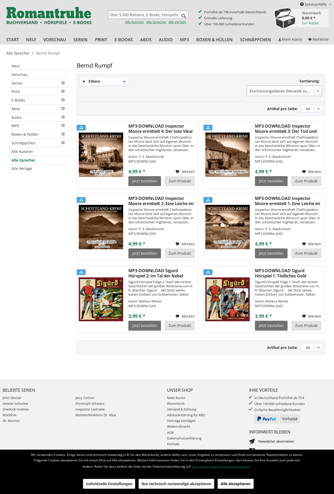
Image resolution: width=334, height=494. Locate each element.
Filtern (91, 81)
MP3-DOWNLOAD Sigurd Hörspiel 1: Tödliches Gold (280, 273)
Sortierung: (310, 81)
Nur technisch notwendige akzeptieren (176, 483)
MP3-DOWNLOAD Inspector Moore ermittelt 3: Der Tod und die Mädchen (286, 128)
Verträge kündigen (181, 420)
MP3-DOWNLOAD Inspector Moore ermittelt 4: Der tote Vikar (160, 128)
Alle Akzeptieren (235, 483)
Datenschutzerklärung (184, 438)
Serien (38, 83)
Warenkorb (175, 403)
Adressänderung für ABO (186, 415)
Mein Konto (176, 397)
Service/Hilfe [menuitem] (314, 4)
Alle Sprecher (156, 22)
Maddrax (10, 415)
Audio (38, 117)
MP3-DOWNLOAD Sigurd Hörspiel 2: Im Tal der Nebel (155, 273)
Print (38, 91)
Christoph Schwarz (89, 403)
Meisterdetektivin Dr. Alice (95, 415)
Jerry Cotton (84, 397)
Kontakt (173, 444)
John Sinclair (12, 397)
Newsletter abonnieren (276, 441)
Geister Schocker (15, 403)
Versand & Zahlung (181, 409)
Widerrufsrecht (178, 426)
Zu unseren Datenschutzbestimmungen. (221, 466)
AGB (170, 432)
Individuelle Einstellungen (109, 483)
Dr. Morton (11, 420)
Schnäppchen (38, 142)
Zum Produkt (180, 180)
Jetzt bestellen (144, 180)
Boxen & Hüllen (38, 134)
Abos (38, 108)
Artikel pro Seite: (282, 108)
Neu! (15, 65)
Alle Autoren (134, 22)
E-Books (38, 100)
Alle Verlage (177, 22)
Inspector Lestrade (90, 409)
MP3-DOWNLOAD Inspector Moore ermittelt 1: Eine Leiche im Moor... (287, 201)
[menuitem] (148, 17)
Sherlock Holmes (16, 409)
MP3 (38, 125)
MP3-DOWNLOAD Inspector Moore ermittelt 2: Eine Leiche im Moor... (161, 201)
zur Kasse (310, 22)
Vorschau (19, 74)
